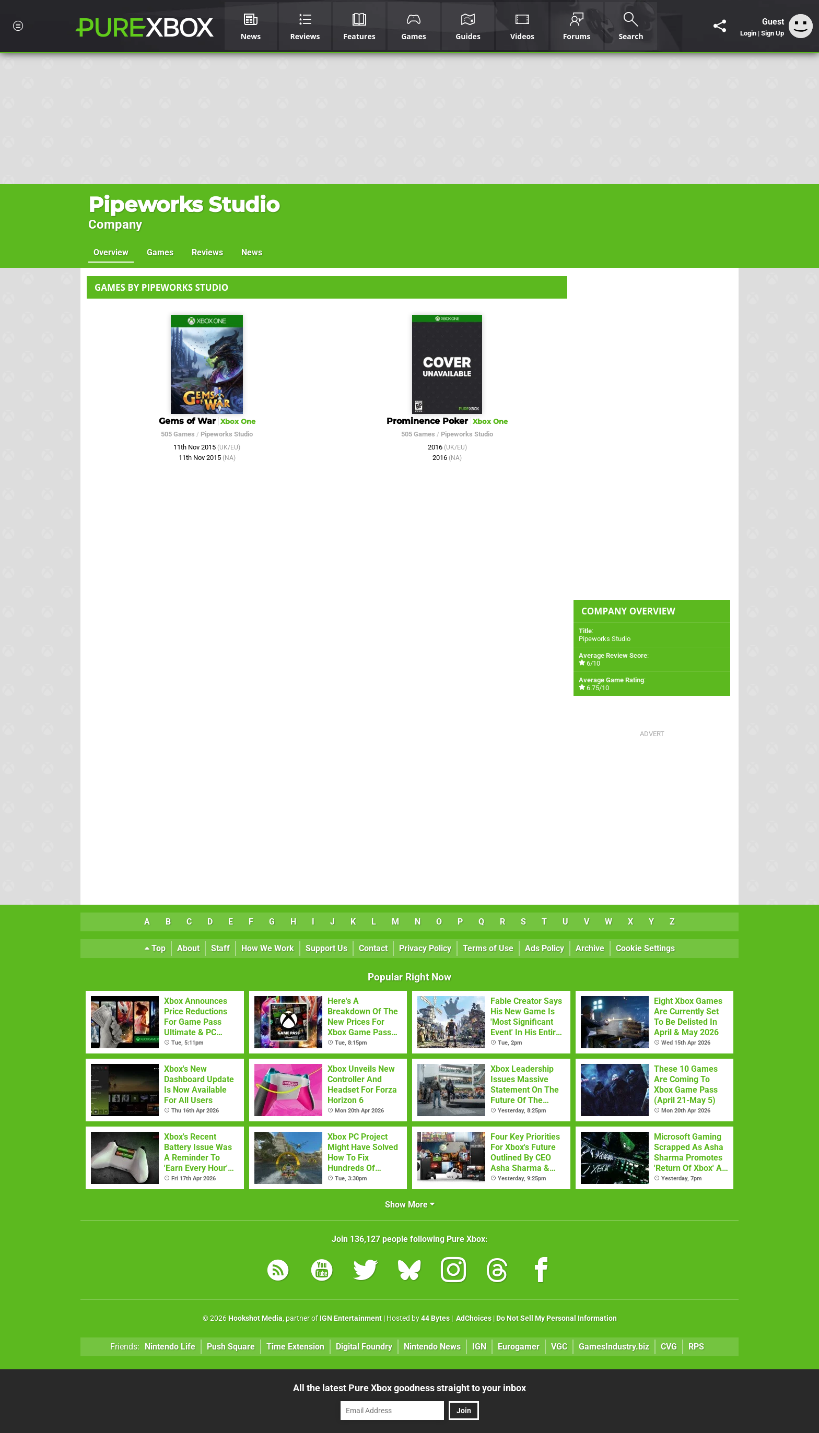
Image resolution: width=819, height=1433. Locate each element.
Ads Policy (544, 948)
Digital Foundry (364, 1347)
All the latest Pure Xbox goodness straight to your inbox (409, 1387)
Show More (410, 1205)
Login (748, 33)
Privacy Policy (425, 948)
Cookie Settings (645, 948)
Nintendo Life (170, 1347)
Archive (590, 948)
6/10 (593, 663)
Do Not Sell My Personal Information (556, 1318)
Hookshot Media (255, 1318)
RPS (696, 1347)
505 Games (178, 434)
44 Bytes (435, 1318)
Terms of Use (488, 948)
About (188, 948)
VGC (559, 1347)
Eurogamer (519, 1347)
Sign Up (772, 33)
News (251, 252)
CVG (669, 1347)
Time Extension (295, 1347)
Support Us (326, 948)
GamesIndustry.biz (614, 1347)
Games (160, 252)
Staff (220, 948)
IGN (479, 1347)
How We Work (267, 948)
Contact (373, 948)
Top (155, 948)
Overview (110, 252)
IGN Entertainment (351, 1318)
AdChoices (473, 1318)
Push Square (231, 1347)
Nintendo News (432, 1347)
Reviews (207, 252)
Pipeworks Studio (183, 204)
